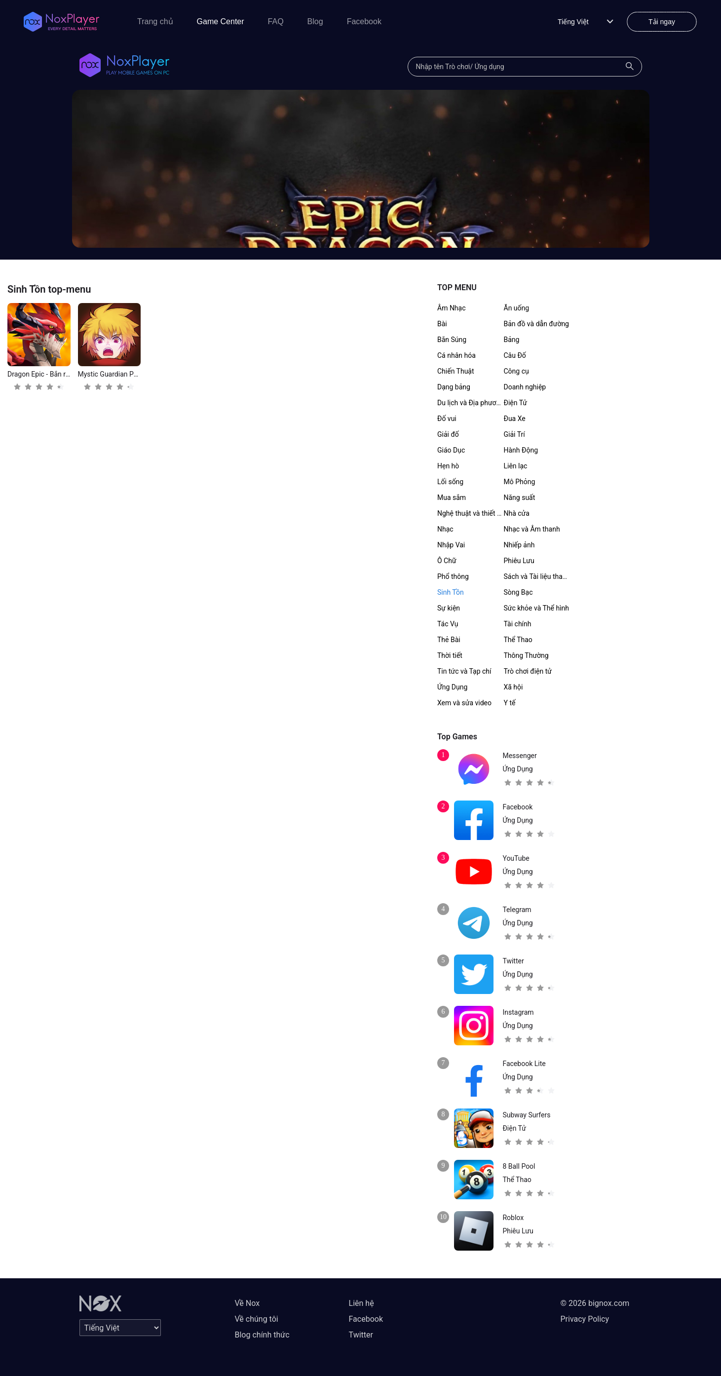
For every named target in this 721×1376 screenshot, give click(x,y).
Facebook (364, 21)
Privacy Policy (585, 1319)
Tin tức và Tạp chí (464, 671)
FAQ (276, 21)
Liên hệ (361, 1303)
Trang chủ (155, 21)
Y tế (510, 703)
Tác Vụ (447, 624)
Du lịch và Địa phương (470, 403)
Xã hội (513, 687)
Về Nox (247, 1303)
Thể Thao (518, 640)
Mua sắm (451, 497)
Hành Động (521, 450)
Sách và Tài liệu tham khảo (545, 576)
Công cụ (516, 371)
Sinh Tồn (450, 592)
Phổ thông (453, 576)
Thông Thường (526, 655)
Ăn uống (517, 308)
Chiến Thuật (455, 371)
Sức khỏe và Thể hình (536, 608)
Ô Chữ (446, 561)
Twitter (361, 1334)
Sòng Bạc (518, 592)
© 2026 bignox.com (595, 1303)
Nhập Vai (451, 545)
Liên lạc (516, 466)
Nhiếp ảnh (519, 545)
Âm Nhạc (451, 308)
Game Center (220, 21)
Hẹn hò (448, 466)
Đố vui (446, 418)
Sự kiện (448, 608)
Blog (315, 21)
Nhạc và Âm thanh (532, 529)
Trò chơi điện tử (528, 671)
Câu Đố (515, 355)
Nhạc (445, 529)
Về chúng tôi (256, 1319)
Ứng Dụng (452, 687)
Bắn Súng (451, 340)
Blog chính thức (262, 1334)
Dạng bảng (453, 387)
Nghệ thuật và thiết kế (470, 513)
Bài (442, 324)
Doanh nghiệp (525, 387)
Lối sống (450, 482)
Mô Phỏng (519, 482)
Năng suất (519, 497)
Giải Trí (514, 434)
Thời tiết (449, 655)
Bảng (512, 340)
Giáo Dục (451, 450)
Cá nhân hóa (456, 355)
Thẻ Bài (448, 640)
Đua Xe (515, 418)
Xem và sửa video (464, 703)
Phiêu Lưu (519, 561)
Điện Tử (516, 403)
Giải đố (448, 434)
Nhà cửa (517, 513)
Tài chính (517, 624)
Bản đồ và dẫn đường (536, 324)
